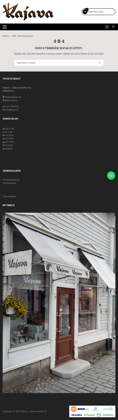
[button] (111, 175)
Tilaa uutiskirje (9, 196)
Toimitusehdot (9, 183)
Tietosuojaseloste (11, 179)
